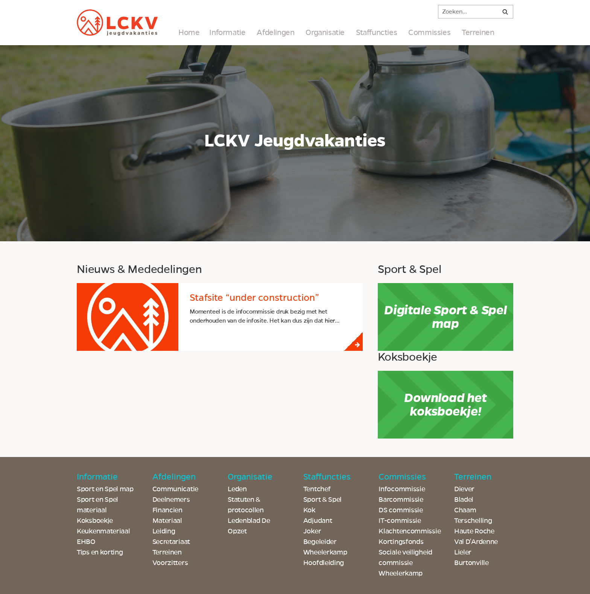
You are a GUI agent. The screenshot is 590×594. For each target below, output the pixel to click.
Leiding (163, 531)
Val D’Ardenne (476, 541)
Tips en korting (100, 552)
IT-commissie (400, 520)
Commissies (429, 32)
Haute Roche (474, 531)
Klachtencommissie (410, 531)
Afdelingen (275, 32)
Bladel (463, 499)
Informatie (227, 32)
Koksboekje (95, 520)
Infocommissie (402, 489)
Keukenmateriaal (103, 531)
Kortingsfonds (401, 541)
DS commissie (401, 510)
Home (188, 32)
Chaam (465, 510)
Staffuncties (376, 32)
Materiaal (167, 520)
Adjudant (317, 520)
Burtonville (471, 563)
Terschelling (473, 520)
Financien (167, 510)
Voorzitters (170, 563)
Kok (309, 510)
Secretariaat (171, 541)
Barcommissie (401, 499)
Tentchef (317, 489)
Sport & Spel (322, 499)
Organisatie (325, 32)
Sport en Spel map (105, 489)
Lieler (462, 552)
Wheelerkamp (401, 573)
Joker (312, 531)
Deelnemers (171, 499)
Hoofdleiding (323, 563)
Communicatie (175, 489)
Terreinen (478, 32)
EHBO (86, 541)
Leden (237, 489)
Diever (464, 489)
